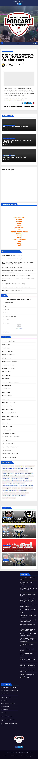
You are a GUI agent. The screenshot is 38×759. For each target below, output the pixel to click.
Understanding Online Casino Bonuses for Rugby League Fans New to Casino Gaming (28, 600)
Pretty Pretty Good (10, 533)
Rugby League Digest (7, 409)
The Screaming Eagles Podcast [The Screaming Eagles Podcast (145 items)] (21, 492)
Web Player (7, 323)
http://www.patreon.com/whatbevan (15, 99)
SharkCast (5, 423)
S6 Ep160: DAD (29, 106)
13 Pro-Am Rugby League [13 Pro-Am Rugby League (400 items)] (8, 465)
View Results (19, 328)
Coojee (19, 221)
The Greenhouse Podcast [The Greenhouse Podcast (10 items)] (26, 488)
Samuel (19, 234)
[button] (33, 43)
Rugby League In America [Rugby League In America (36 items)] (19, 483)
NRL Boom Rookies (7, 371)
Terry (19, 244)
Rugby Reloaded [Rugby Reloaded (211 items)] (23, 485)
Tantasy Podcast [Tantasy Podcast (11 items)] (16, 488)
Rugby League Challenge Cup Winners (12, 290)
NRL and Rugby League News (8, 687)
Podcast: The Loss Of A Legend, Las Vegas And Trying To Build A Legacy (28, 611)
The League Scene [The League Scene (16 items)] (23, 490)
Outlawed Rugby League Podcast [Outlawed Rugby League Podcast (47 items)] (18, 475)
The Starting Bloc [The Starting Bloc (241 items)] (6, 495)
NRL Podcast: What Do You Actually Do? (12, 259)
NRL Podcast (4, 693)
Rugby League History (6, 697)
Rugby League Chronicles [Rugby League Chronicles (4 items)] (16, 480)
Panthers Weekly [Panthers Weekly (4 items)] (30, 475)
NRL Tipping (4, 700)
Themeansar (29, 752)
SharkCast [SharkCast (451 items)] (30, 485)
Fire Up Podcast (6, 358)
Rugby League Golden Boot (8, 703)
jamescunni (19, 228)
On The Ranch (6, 378)
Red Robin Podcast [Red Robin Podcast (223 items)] (24, 478)
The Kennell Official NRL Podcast (10, 436)
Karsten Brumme (19, 240)
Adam (19, 223)
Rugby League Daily (7, 406)
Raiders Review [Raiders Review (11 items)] (15, 478)
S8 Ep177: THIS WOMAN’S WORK (15, 127)
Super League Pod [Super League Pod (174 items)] (7, 488)
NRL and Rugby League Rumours (9, 690)
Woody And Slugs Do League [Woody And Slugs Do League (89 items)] (9, 497)
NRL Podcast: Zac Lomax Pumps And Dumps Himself (16, 275)
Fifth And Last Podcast (8, 354)
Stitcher (7, 309)
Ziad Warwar (19, 217)
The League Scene (7, 440)
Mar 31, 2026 (7, 535)
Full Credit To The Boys (8, 365)
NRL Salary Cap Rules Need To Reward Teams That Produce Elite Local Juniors (28, 659)
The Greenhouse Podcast (8, 433)
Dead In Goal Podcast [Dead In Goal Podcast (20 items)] (30, 465)
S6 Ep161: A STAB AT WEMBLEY (13, 106)
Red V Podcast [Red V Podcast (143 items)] (6, 480)
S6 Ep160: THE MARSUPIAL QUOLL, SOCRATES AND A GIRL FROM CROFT (18, 57)
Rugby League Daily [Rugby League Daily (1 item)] (27, 480)
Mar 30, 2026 (8, 549)
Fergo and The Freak (7, 351)
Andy (19, 225)
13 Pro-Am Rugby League (8, 341)
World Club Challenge (6, 716)
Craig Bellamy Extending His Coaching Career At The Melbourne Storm (27, 676)
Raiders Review (6, 392)
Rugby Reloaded (6, 419)
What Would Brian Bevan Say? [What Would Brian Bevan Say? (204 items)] (18, 495)
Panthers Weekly (6, 385)
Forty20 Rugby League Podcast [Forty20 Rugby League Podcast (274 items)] (9, 470)
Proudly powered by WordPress (12, 752)
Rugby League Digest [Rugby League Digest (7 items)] (7, 483)
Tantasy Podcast (6, 429)
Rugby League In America (8, 412)
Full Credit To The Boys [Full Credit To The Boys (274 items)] (23, 470)
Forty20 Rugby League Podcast (10, 361)
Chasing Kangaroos (7, 344)
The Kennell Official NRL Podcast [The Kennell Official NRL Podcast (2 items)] (10, 490)
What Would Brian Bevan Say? (7, 51)
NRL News (25, 574)
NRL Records (4, 709)
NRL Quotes (4, 712)
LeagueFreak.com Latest (11, 251)
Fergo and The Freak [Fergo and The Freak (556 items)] (7, 468)
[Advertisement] (9, 581)
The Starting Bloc (6, 450)
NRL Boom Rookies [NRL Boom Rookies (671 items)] (19, 473)
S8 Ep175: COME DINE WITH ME (15, 157)
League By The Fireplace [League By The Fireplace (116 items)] (8, 473)
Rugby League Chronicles (8, 402)
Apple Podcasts (9, 302)
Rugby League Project (19, 232)
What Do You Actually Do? (13, 519)
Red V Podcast (6, 399)
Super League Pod (7, 426)
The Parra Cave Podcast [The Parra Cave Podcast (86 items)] (8, 492)
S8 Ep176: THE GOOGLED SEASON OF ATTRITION (17, 141)
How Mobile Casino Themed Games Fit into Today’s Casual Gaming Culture (28, 640)
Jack (19, 242)
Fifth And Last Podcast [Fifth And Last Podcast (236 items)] (18, 468)
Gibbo (19, 246)
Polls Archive (5, 331)
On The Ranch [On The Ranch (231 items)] (6, 475)
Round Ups (7, 562)
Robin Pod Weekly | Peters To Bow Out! (18, 547)
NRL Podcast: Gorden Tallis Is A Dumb (12, 267)
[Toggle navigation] (18, 43)
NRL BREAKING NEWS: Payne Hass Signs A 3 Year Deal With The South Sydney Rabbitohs (27, 665)
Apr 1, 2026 (7, 521)
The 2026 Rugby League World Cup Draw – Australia (15, 287)
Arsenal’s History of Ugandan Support (12, 255)
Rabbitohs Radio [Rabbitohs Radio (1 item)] (6, 478)
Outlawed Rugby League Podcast (10, 382)
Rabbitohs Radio (6, 388)
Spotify (6, 306)
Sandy (19, 236)
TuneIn (6, 312)
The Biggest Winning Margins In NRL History (13, 283)
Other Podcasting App (10, 316)
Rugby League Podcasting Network (16, 64)
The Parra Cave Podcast (8, 443)
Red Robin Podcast (7, 395)
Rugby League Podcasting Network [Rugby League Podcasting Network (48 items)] (10, 485)
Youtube (7, 319)
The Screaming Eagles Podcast (10, 447)
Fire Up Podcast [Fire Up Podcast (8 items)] (28, 468)
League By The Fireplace (8, 368)
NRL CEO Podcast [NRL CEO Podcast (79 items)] (29, 473)
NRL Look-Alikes (5, 706)
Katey (19, 238)
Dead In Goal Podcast (7, 347)
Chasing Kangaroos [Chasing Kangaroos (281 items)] (19, 465)
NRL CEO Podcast (6, 375)
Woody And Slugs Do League (9, 457)
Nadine (19, 219)
